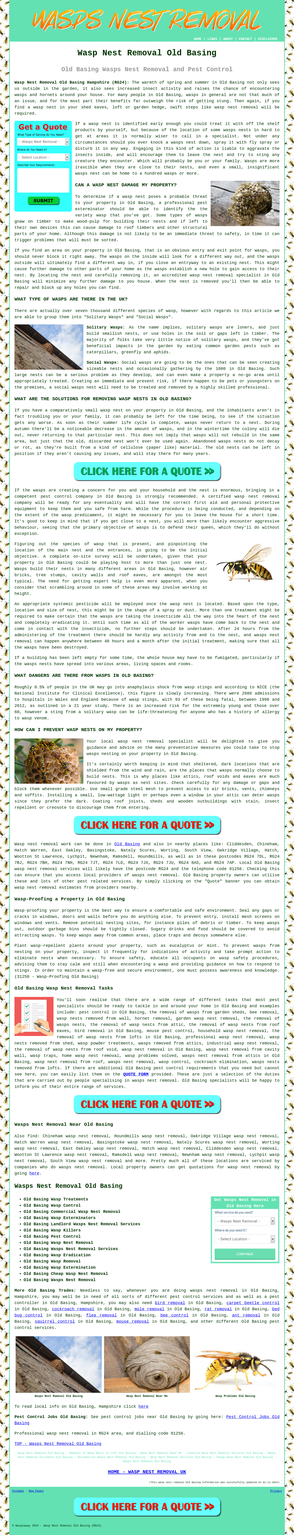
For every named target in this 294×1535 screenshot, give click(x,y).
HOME (198, 39)
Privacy (276, 1491)
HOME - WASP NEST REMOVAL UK (147, 1472)
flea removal (101, 1315)
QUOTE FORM (135, 1074)
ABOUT (228, 39)
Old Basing (127, 844)
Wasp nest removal (36, 844)
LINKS (212, 39)
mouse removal (132, 1321)
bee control (174, 1315)
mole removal (149, 1309)
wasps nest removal (155, 875)
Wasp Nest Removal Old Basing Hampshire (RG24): (71, 82)
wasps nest (183, 142)
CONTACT (245, 39)
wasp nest (100, 124)
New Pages (36, 1491)
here (34, 1173)
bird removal (170, 1303)
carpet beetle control (253, 1303)
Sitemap (18, 1491)
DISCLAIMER (267, 39)
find (32, 1136)
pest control (168, 1068)
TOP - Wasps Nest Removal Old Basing (57, 1443)
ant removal (246, 1315)
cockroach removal (73, 1309)
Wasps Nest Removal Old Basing (68, 1186)
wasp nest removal (236, 107)
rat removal (218, 1309)
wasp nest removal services (47, 869)
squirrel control (55, 1321)
